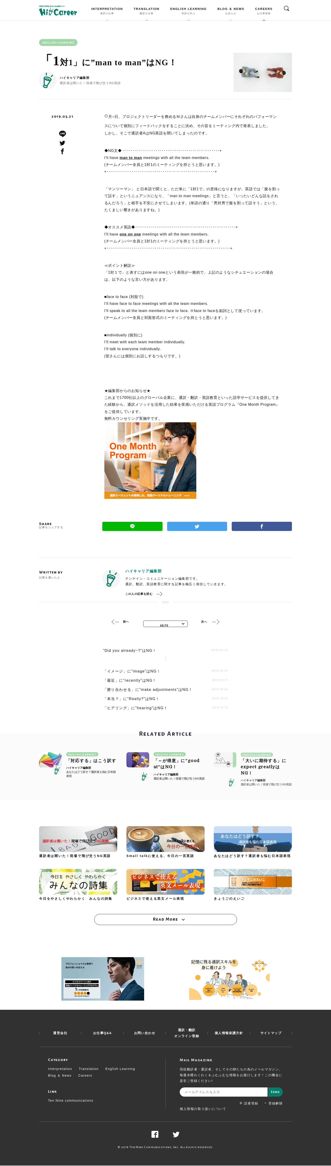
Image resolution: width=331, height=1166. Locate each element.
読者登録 (249, 1104)
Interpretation (60, 1069)
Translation (89, 1069)
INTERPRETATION (107, 12)
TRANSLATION (147, 12)
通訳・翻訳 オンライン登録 (186, 1033)
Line (132, 526)
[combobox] (165, 624)
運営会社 (60, 1033)
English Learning (120, 1069)
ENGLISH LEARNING (188, 12)
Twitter (197, 526)
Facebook (262, 526)
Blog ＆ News (59, 1076)
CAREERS (264, 12)
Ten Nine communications (70, 1101)
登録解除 (273, 1104)
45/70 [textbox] (164, 625)
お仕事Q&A (102, 1033)
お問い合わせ (144, 1033)
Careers (85, 1076)
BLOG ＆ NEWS (230, 12)
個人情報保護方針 (229, 1033)
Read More (165, 919)
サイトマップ (271, 1033)
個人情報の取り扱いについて (203, 1109)
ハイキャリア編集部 (74, 77)
